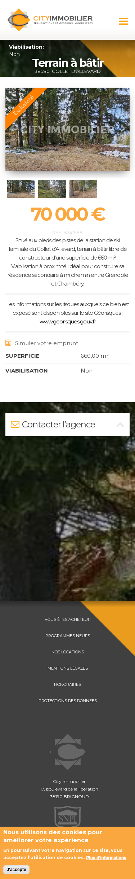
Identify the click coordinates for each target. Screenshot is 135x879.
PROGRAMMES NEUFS (67, 635)
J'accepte (16, 869)
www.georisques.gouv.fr (68, 321)
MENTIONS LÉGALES (68, 668)
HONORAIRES (67, 684)
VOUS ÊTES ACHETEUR (68, 619)
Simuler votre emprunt (41, 343)
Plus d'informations (106, 857)
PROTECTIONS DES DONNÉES (68, 700)
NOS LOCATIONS (67, 651)
